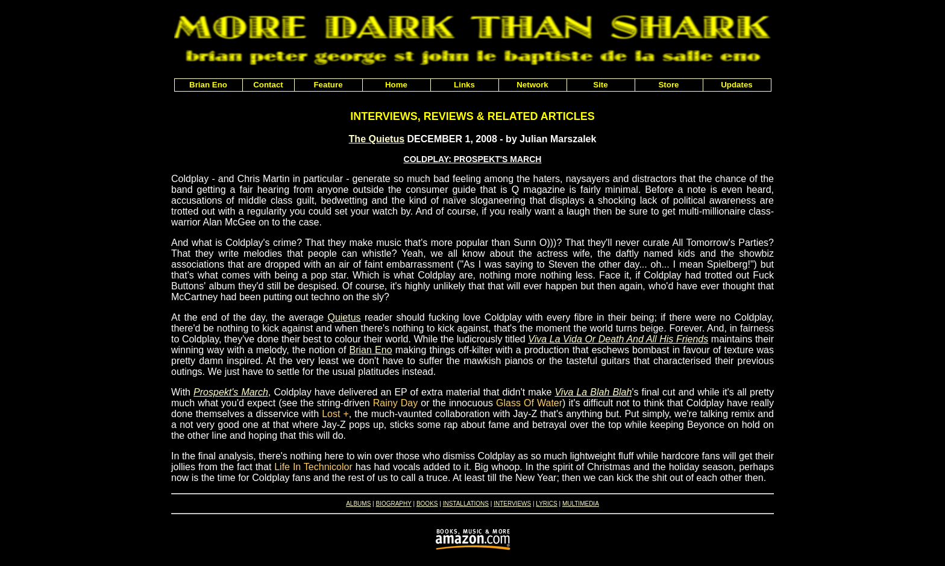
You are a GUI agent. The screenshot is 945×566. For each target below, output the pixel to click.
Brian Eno (371, 350)
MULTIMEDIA (580, 503)
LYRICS (546, 503)
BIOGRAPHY (393, 503)
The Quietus (376, 139)
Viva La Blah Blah (593, 392)
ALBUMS (358, 503)
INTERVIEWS (512, 503)
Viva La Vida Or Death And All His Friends (618, 339)
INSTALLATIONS (466, 503)
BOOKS (427, 503)
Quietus (343, 317)
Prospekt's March (230, 392)
